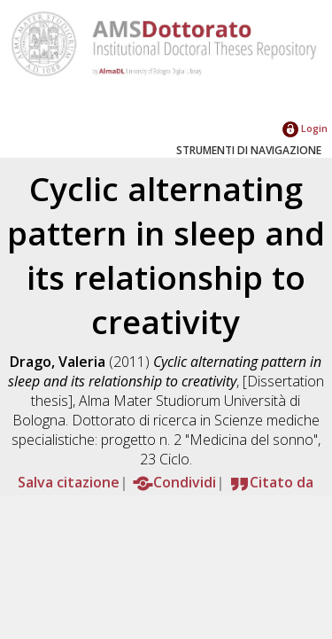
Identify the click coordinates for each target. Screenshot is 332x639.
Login (305, 128)
